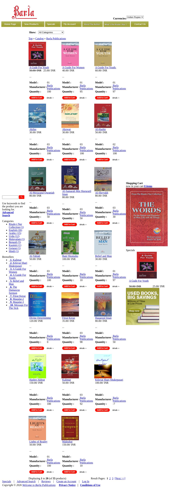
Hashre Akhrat (37, 379)
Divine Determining (40, 317)
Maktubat (67, 441)
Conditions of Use (90, 485)
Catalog (39, 38)
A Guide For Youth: (105, 67)
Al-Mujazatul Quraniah (41, 192)
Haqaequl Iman (103, 317)
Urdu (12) (14, 236)
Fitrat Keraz (68, 317)
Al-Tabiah (34, 256)
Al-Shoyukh (101, 192)
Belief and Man (103, 256)
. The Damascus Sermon (14, 290)
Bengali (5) (15, 242)
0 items (148, 186)
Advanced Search (26, 481)
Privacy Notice (67, 485)
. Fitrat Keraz (17, 296)
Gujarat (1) (15, 248)
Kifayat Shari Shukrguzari (109, 379)
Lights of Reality (38, 441)
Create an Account (66, 481)
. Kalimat (15, 259)
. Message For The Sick (18, 306)
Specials (6, 481)
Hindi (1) (14, 251)
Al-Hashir (100, 129)
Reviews (46, 481)
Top (31, 38)
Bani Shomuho (70, 256)
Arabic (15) (15, 233)
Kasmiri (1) (15, 245)
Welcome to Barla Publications (39, 485)
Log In (85, 481)
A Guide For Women (73, 67)
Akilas (32, 129)
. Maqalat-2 (16, 299)
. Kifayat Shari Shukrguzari (18, 264)
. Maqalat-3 (16, 302)
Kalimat (66, 379)
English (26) (15, 230)
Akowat (66, 129)
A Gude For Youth (39, 67)
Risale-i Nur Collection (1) (16, 226)
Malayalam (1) (17, 239)
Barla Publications (56, 38)
